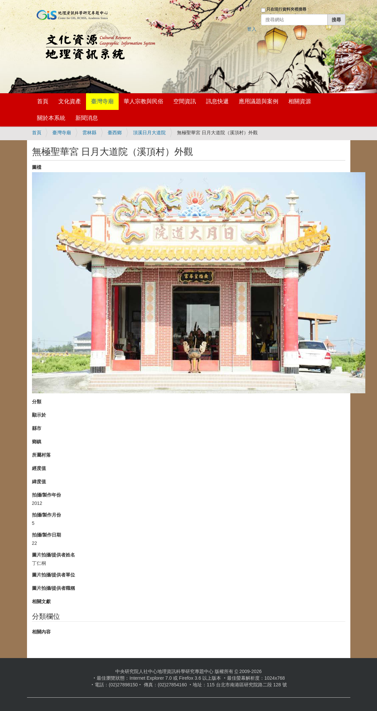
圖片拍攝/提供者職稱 (53, 588)
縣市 (36, 428)
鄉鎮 (36, 441)
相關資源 (299, 101)
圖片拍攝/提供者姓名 (53, 554)
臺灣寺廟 (102, 101)
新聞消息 (86, 118)
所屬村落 (41, 455)
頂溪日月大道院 (149, 132)
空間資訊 (184, 101)
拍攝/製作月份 (46, 515)
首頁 (42, 101)
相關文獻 (41, 601)
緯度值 (39, 481)
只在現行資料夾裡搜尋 (286, 9)
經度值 (39, 468)
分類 (36, 401)
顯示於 (39, 415)
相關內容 (41, 631)
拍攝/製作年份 (46, 495)
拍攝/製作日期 (46, 534)
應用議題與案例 (258, 101)
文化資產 (69, 101)
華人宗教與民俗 (143, 101)
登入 (251, 29)
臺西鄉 (115, 132)
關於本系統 (51, 118)
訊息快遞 (217, 101)
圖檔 (36, 167)
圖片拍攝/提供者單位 (53, 574)
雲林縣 (89, 132)
